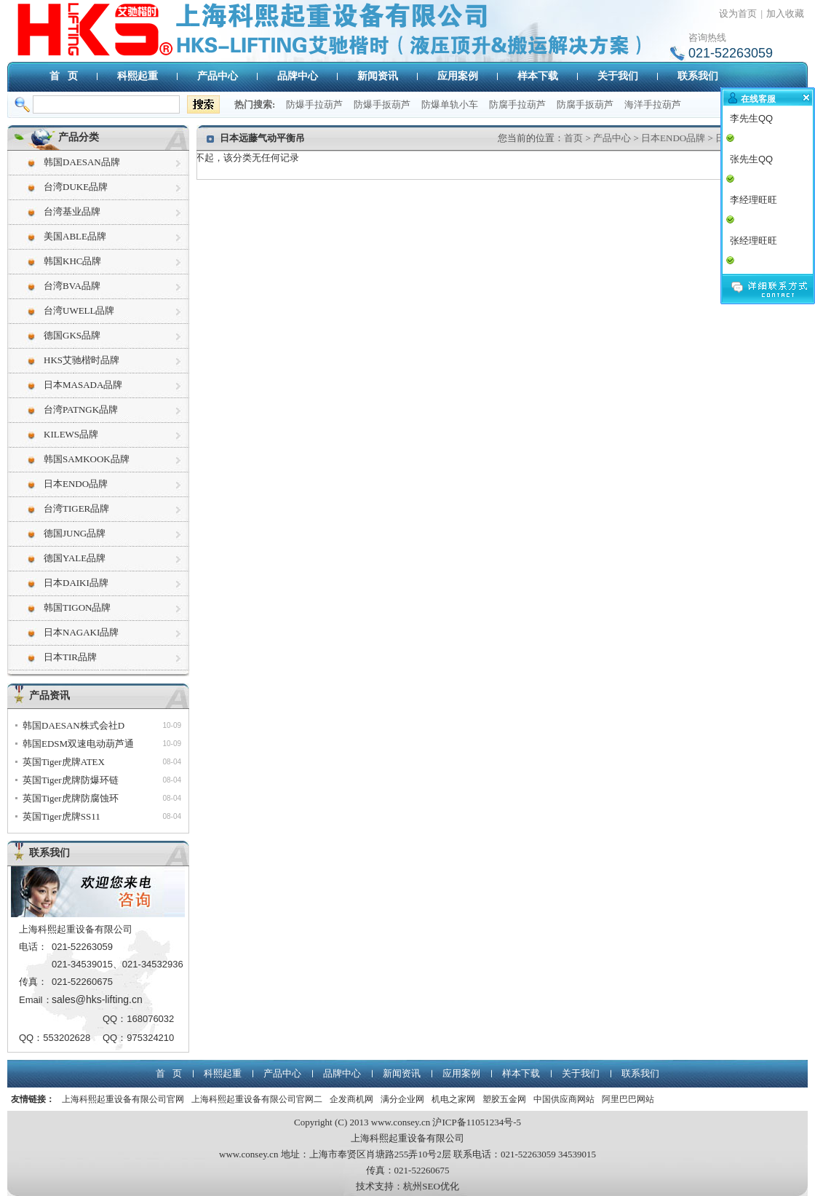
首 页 (63, 76)
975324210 (150, 1037)
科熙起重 (137, 76)
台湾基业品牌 (72, 211)
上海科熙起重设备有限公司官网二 (256, 1099)
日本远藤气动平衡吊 (262, 137)
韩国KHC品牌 (72, 261)
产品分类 (78, 137)
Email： (35, 999)
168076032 (150, 1018)
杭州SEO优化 (431, 1186)
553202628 (66, 1037)
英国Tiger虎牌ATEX (64, 761)
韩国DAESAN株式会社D (73, 725)
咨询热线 (707, 37)
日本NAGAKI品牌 (81, 632)
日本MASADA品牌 (83, 384)
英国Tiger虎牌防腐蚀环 (71, 798)
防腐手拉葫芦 (517, 104)
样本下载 (537, 76)
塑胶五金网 (504, 1099)
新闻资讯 (377, 76)
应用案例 (457, 76)
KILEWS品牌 (71, 434)
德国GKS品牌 (72, 335)
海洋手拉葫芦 (652, 104)
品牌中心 (297, 76)
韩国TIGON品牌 (77, 607)
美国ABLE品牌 (75, 236)
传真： (33, 981)
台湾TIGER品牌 (76, 508)
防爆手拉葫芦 (314, 104)
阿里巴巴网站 (628, 1099)
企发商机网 (351, 1099)
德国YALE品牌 (75, 558)
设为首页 (738, 13)
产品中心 (217, 76)
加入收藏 (785, 13)
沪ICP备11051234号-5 (476, 1122)
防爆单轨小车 (449, 104)
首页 (573, 137)
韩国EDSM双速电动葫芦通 (78, 743)
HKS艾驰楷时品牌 (81, 360)
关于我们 (617, 76)
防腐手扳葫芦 (585, 104)
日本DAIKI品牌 (76, 582)
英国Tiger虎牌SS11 (61, 816)
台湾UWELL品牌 (79, 310)
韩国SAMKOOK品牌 (87, 459)
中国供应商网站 (564, 1099)
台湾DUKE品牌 (76, 186)
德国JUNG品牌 (75, 533)
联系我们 (697, 76)
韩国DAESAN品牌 (82, 162)
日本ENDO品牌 (76, 483)
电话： (33, 946)
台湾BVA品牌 (72, 285)
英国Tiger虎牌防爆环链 (71, 780)
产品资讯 (49, 695)
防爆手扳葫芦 (382, 104)
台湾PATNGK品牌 (81, 409)
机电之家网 (453, 1099)
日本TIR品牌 (70, 657)
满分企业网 (402, 1099)
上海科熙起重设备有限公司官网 (123, 1099)
